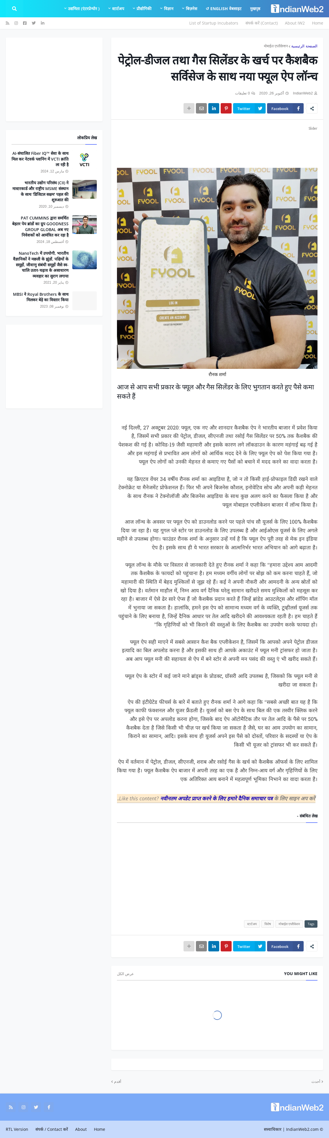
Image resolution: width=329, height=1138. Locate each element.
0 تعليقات (242, 93)
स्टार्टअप (252, 924)
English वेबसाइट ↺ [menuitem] (223, 8)
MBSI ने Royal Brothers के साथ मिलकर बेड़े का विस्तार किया (41, 297)
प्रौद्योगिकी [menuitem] (144, 8)
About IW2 (295, 23)
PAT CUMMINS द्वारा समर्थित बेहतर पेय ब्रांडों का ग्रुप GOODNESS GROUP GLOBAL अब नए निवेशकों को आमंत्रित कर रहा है (40, 226)
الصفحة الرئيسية (304, 46)
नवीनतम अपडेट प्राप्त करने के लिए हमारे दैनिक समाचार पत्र (217, 798)
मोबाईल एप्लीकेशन (276, 46)
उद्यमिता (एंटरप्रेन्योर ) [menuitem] (84, 8)
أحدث (315, 1081)
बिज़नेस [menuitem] (191, 8)
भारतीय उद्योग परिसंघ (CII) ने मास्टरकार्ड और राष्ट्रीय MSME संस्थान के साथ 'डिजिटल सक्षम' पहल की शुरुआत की (40, 191)
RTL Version (17, 1129)
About (81, 1129)
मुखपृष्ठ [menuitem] (255, 8)
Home (317, 23)
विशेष (267, 924)
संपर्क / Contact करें (51, 1129)
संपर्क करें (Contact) (261, 23)
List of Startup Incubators (213, 23)
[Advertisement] (217, 146)
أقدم (117, 1081)
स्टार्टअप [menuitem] (118, 8)
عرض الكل (125, 974)
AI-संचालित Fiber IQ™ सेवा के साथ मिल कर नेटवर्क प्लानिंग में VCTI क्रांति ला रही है (40, 158)
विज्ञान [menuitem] (168, 8)
